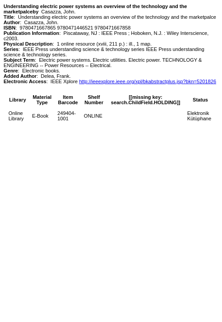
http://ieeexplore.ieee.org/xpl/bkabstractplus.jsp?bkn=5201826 (147, 81)
